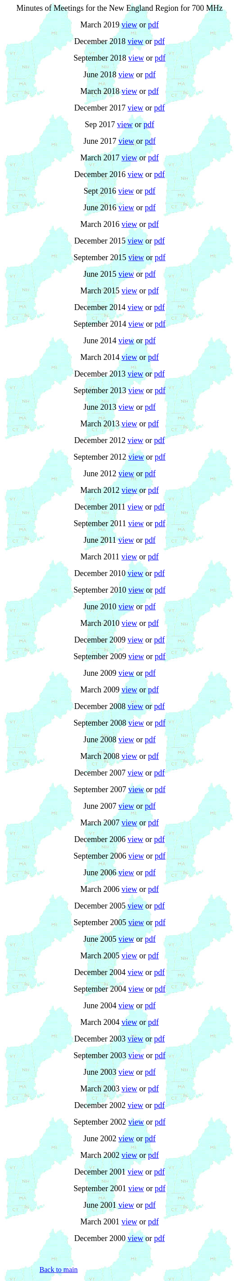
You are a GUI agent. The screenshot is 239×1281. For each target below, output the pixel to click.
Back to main (58, 1269)
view (129, 24)
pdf (153, 24)
